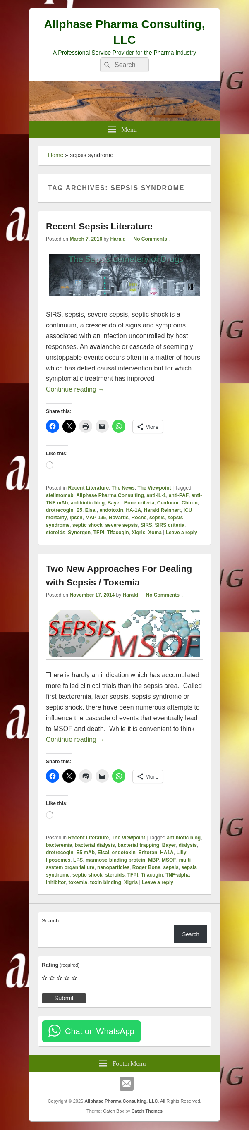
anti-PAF (179, 495)
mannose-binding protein (115, 860)
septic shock (87, 525)
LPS (78, 860)
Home (55, 155)
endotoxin (111, 510)
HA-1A (133, 510)
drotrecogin (60, 510)
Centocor (168, 503)
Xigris (138, 532)
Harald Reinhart (162, 510)
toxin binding (105, 882)
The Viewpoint (154, 488)
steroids (55, 532)
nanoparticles (113, 867)
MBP (153, 860)
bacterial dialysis (95, 845)
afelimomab (60, 495)
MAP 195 (95, 518)
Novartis (119, 518)
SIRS (146, 525)
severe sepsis (121, 525)
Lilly (181, 852)
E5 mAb (85, 852)
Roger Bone (146, 867)
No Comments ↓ (152, 239)
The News (123, 488)
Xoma (155, 532)
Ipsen (75, 518)
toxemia (78, 882)
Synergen (79, 532)
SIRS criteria (169, 525)
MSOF (169, 860)
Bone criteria (139, 503)
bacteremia (59, 845)
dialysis (188, 845)
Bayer (114, 503)
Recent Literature (88, 488)
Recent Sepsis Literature (99, 226)
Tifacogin (118, 532)
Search (50, 920)
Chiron (190, 503)
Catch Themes (147, 1110)
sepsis (157, 518)
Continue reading (75, 389)
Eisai (91, 510)
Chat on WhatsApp (99, 1031)
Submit (64, 997)
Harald (117, 239)
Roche (139, 518)
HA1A (167, 852)
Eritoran (147, 852)
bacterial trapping (138, 845)
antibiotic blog (88, 503)
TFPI (98, 532)
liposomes (58, 860)
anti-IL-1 (156, 495)
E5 (79, 510)
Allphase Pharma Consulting (110, 495)
